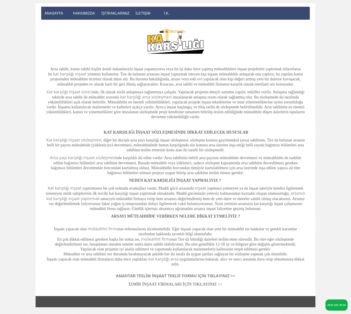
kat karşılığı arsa (163, 259)
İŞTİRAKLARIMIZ (115, 13)
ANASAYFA (54, 13)
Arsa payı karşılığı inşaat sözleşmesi (83, 157)
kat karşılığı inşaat (69, 74)
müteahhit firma (103, 228)
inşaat (200, 188)
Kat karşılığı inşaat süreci (70, 91)
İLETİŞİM (142, 13)
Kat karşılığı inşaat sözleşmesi (73, 140)
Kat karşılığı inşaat (64, 188)
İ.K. (166, 13)
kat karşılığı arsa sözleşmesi (146, 97)
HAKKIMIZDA (84, 13)
